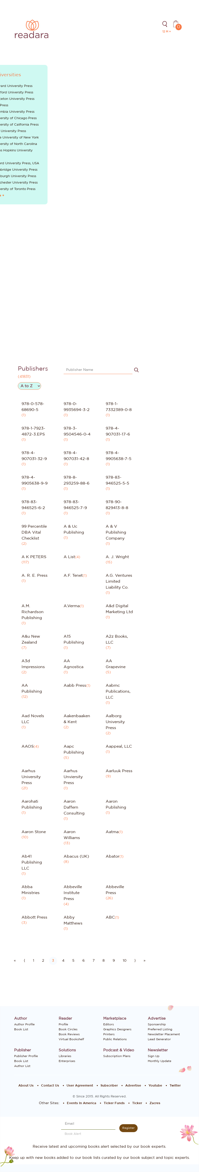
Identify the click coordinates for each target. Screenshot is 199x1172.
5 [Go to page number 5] (73, 960)
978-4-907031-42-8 (76, 456)
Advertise (133, 1085)
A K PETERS (34, 557)
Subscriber (109, 1085)
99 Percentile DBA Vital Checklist (34, 532)
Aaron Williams (72, 835)
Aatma (112, 832)
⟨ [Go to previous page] (24, 960)
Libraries (65, 1056)
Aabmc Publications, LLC (118, 691)
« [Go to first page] (15, 960)
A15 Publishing (74, 639)
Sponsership (157, 1024)
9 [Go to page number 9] (114, 960)
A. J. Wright (117, 557)
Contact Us (50, 1085)
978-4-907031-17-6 (118, 431)
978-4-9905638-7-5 (118, 456)
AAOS (28, 746)
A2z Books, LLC (117, 639)
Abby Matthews (73, 920)
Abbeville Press (115, 890)
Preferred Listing (160, 1029)
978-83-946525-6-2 (33, 505)
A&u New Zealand (31, 639)
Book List (21, 1029)
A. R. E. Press (35, 575)
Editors (108, 1024)
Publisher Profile (26, 1056)
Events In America (81, 1103)
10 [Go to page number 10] (124, 960)
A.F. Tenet (73, 575)
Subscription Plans (116, 1056)
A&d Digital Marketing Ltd (119, 609)
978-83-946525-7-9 (75, 505)
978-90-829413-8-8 (117, 505)
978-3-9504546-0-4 (77, 431)
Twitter (175, 1085)
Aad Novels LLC (33, 719)
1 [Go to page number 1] (33, 960)
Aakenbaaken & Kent (77, 719)
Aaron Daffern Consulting (74, 807)
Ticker (137, 1103)
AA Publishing (32, 688)
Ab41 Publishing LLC (32, 862)
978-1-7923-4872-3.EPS (33, 431)
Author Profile (24, 1024)
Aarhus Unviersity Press (73, 777)
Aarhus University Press (31, 777)
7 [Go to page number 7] (94, 960)
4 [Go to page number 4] (63, 960)
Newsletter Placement (164, 1034)
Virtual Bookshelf (71, 1039)
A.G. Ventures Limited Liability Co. (119, 581)
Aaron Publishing (116, 804)
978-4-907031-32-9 (34, 456)
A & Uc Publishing (74, 529)
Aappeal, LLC (119, 746)
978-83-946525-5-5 (117, 480)
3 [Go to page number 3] (53, 960)
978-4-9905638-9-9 (35, 480)
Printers (109, 1034)
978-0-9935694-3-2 (77, 407)
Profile (63, 1024)
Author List (22, 1065)
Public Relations (115, 1039)
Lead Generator (159, 1039)
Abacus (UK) (76, 856)
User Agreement (80, 1085)
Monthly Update (159, 1061)
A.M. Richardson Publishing (33, 612)
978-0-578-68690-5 (33, 407)
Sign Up (153, 1056)
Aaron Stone (34, 832)
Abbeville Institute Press (73, 893)
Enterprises (67, 1061)
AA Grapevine (115, 664)
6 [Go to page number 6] (83, 960)
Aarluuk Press (119, 771)
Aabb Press (75, 685)
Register (128, 1127)
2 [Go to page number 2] (43, 960)
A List (69, 557)
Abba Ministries (31, 890)
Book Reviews (69, 1034)
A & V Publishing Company (116, 532)
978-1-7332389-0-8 (119, 407)
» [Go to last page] (145, 960)
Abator (112, 856)
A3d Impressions (33, 664)
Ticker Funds (114, 1103)
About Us (26, 1085)
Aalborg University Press (115, 722)
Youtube (155, 1085)
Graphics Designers (117, 1029)
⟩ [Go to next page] (135, 960)
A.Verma (72, 606)
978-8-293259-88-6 (76, 480)
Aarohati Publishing (32, 804)
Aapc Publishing (74, 749)
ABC (110, 917)
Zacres (154, 1103)
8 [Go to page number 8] (103, 960)
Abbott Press (34, 917)
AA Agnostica (73, 664)
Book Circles (68, 1029)
